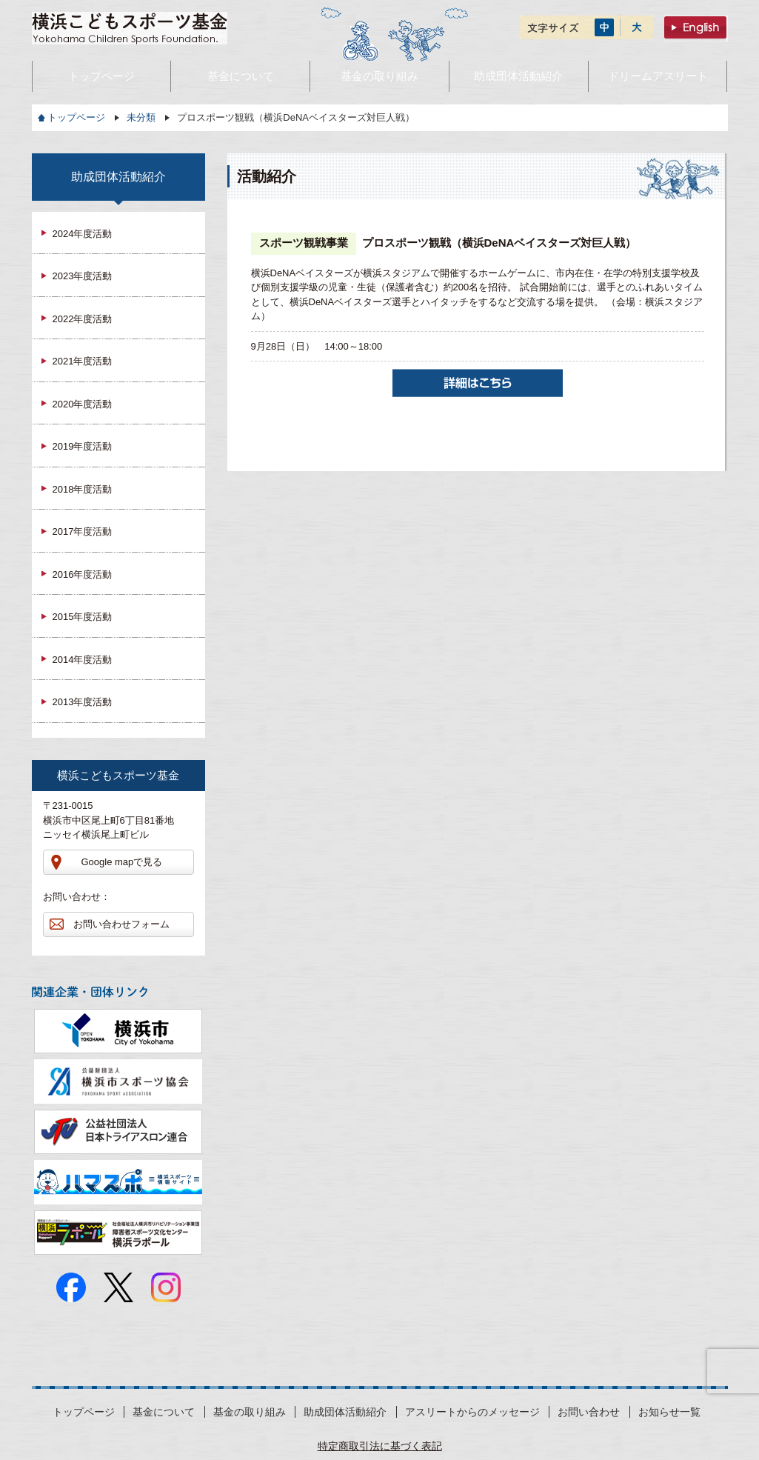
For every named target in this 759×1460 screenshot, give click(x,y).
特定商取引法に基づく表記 (380, 1446)
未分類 (141, 117)
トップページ (76, 117)
